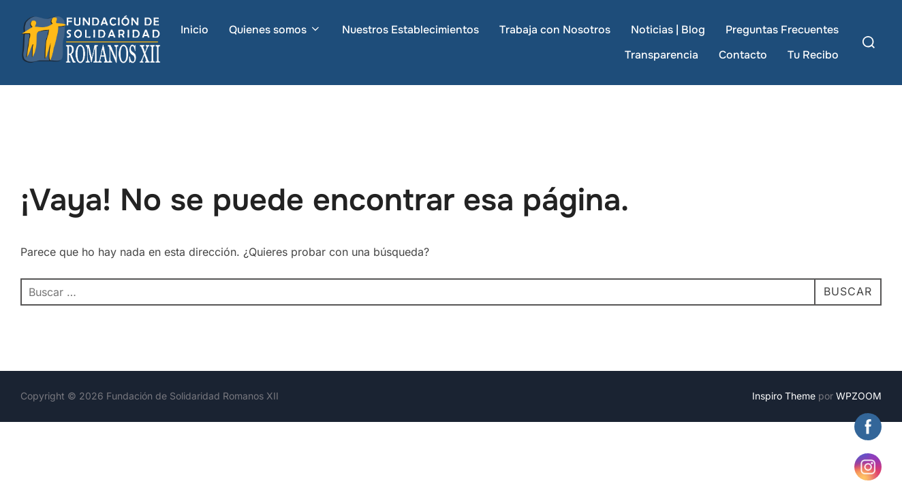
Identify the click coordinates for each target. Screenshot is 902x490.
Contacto (743, 55)
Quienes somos (275, 29)
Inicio (194, 29)
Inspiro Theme (783, 396)
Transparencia (661, 55)
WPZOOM (859, 396)
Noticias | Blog (668, 29)
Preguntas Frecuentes (782, 29)
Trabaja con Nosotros (554, 29)
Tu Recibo (813, 55)
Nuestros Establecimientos (410, 29)
